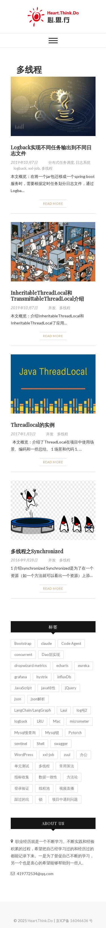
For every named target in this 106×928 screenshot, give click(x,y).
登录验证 (21, 788)
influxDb (64, 677)
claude (46, 643)
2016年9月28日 (24, 560)
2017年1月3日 (23, 434)
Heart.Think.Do (40, 920)
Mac (56, 721)
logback (20, 168)
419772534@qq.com (32, 873)
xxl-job (34, 168)
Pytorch (75, 732)
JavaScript (23, 688)
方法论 (72, 777)
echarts (62, 665)
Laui (63, 710)
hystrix (42, 677)
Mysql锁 (52, 732)
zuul (67, 754)
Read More (53, 203)
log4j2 (82, 710)
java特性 (48, 688)
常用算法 (66, 766)
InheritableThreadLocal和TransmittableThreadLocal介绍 (47, 295)
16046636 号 (81, 920)
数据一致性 (48, 777)
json (17, 699)
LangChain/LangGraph (32, 710)
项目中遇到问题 (65, 799)
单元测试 (21, 766)
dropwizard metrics (30, 665)
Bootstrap (22, 643)
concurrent (23, 654)
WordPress (23, 754)
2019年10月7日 (24, 162)
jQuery (70, 688)
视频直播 (66, 788)
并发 (52, 307)
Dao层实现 (51, 654)
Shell (40, 743)
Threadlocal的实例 (33, 424)
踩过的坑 (21, 799)
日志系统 (83, 162)
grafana (20, 677)
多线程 (47, 168)
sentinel (20, 743)
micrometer (79, 721)
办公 (83, 754)
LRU (40, 721)
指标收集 (21, 777)
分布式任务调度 (61, 162)
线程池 (44, 788)
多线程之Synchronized (37, 551)
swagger (61, 743)
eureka (83, 665)
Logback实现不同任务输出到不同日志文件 (51, 150)
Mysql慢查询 (25, 732)
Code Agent (71, 643)
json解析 (38, 699)
